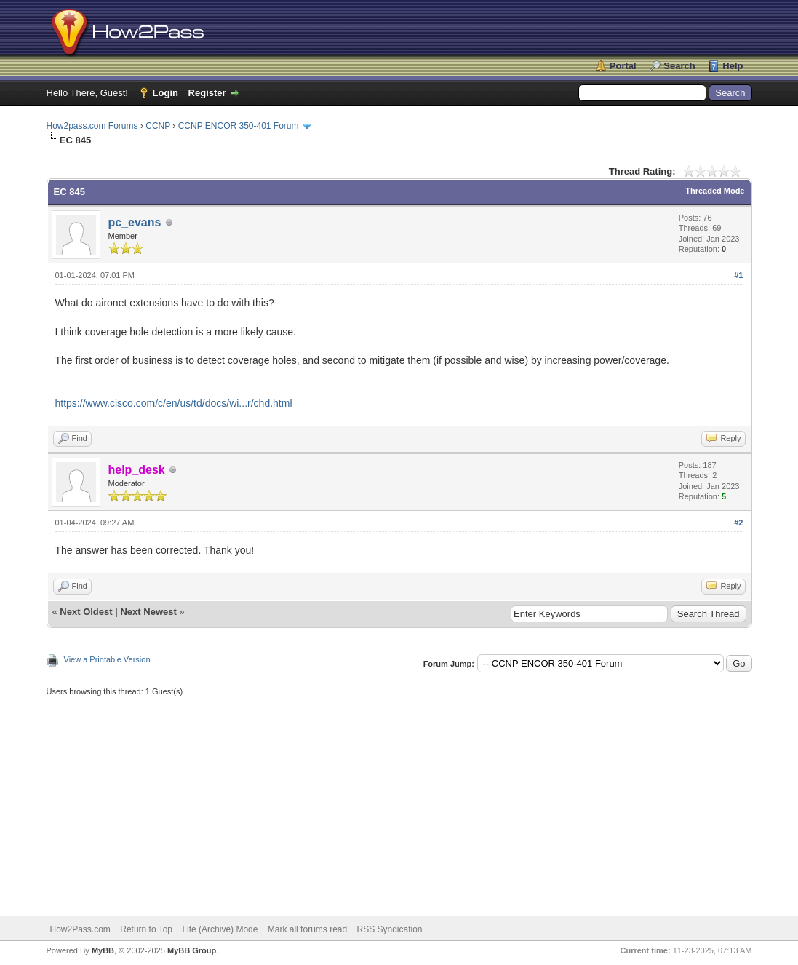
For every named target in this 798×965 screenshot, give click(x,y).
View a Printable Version (107, 659)
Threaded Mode (714, 190)
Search (679, 65)
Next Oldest (86, 611)
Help (732, 65)
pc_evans (134, 222)
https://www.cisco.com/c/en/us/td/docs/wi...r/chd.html (173, 403)
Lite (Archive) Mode (220, 929)
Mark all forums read (307, 929)
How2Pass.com (80, 929)
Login (165, 92)
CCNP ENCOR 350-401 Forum (238, 126)
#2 (738, 522)
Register (207, 92)
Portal (623, 65)
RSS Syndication (390, 929)
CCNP (157, 126)
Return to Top (146, 929)
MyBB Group (191, 950)
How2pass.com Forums (92, 126)
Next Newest (148, 611)
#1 (738, 275)
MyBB (103, 950)
